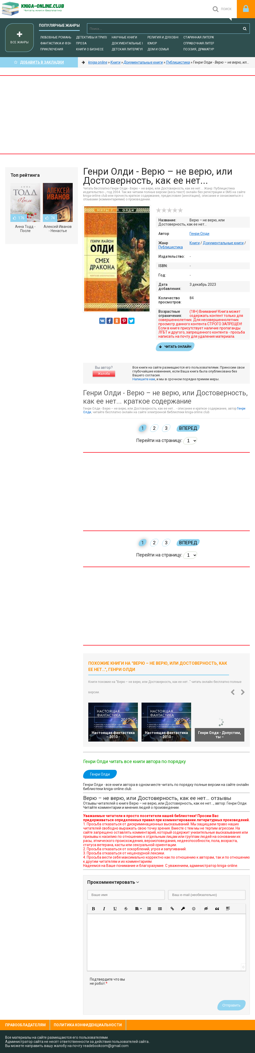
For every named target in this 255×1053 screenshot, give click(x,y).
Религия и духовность (166, 37)
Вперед (188, 428)
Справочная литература (203, 43)
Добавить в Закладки (39, 62)
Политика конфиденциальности (88, 1025)
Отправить (231, 1005)
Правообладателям (25, 1025)
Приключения (51, 49)
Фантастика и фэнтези (59, 43)
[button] (93, 909)
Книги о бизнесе (90, 49)
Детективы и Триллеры (95, 37)
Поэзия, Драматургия (201, 49)
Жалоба (104, 374)
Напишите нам (143, 379)
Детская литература (128, 49)
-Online (39, 9)
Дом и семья (158, 49)
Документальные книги (132, 43)
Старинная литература (202, 37)
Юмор (152, 43)
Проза (81, 43)
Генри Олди (199, 234)
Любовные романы (56, 37)
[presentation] (170, 987)
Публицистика (170, 247)
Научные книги (124, 37)
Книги (195, 243)
